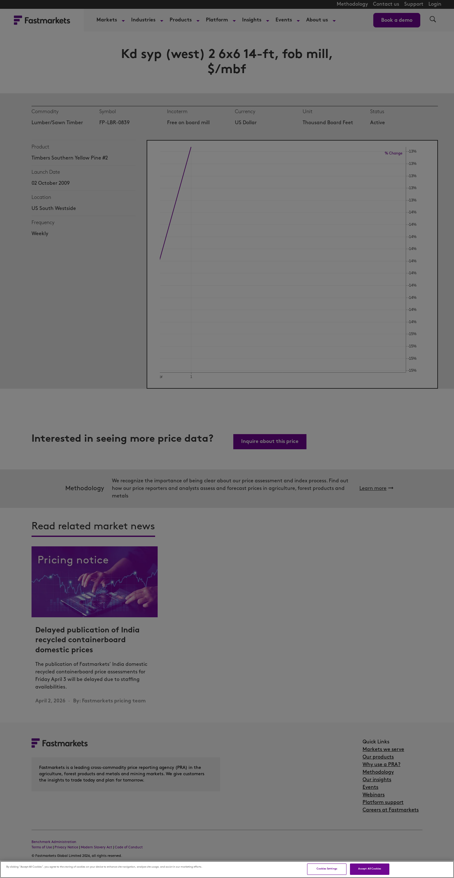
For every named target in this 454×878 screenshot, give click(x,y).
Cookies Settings (327, 869)
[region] (227, 869)
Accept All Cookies (369, 869)
